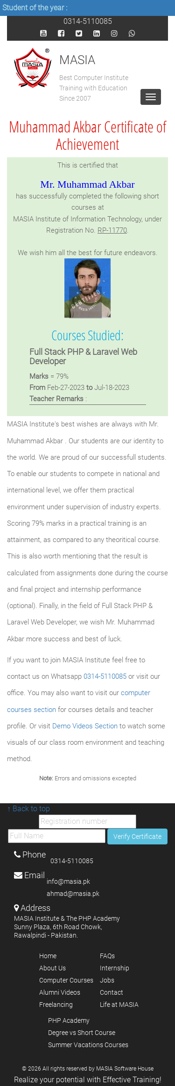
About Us (52, 968)
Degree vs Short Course (81, 1032)
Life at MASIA (119, 1004)
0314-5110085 (87, 20)
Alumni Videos (59, 992)
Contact (111, 992)
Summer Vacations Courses (88, 1045)
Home (47, 956)
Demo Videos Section (85, 726)
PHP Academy (69, 1020)
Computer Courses (66, 980)
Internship (114, 968)
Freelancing (56, 1004)
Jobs (107, 980)
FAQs (107, 956)
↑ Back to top (28, 808)
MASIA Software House (125, 1068)
